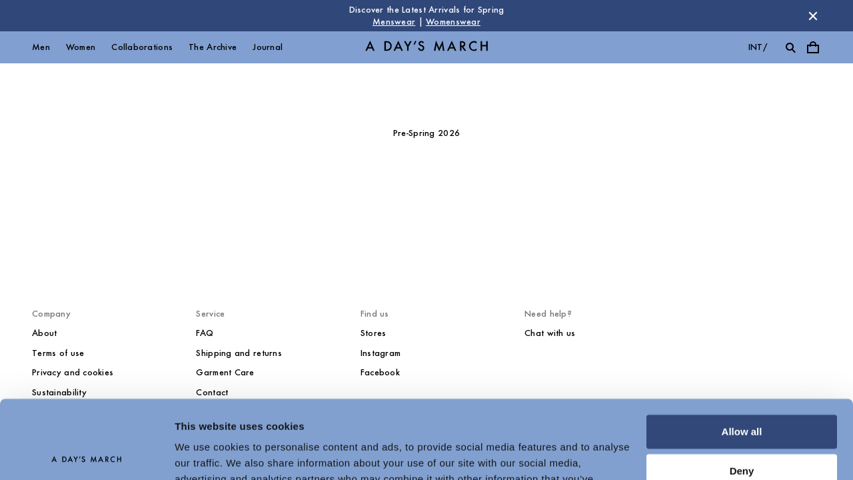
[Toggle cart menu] (813, 47)
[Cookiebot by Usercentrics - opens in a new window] (86, 454)
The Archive (213, 47)
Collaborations (142, 47)
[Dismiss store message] (813, 16)
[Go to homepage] (426, 48)
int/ (757, 47)
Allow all (742, 353)
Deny (742, 392)
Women (80, 47)
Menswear (394, 21)
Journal (268, 47)
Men (41, 47)
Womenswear (453, 21)
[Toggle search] (790, 47)
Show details (206, 453)
